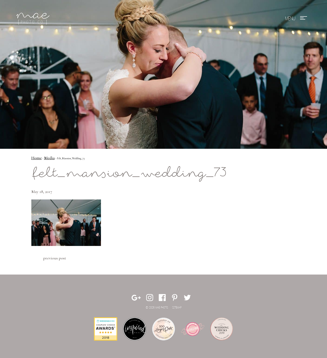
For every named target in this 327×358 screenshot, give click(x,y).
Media (49, 157)
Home (36, 157)
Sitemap (176, 307)
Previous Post (54, 258)
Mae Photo (33, 18)
